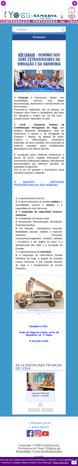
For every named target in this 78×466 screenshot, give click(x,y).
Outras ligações (39, 427)
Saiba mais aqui (60, 462)
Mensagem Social (39, 423)
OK (74, 462)
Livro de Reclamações (48, 451)
